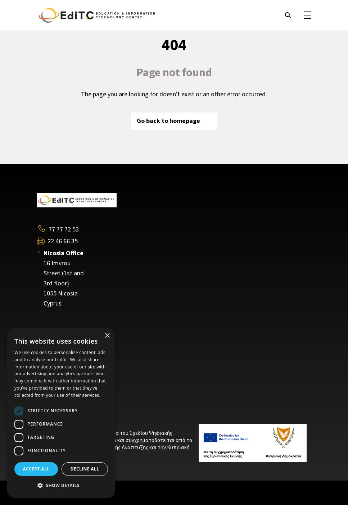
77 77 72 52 (64, 229)
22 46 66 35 (63, 241)
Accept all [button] (36, 469)
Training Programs (62, 368)
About (45, 357)
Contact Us (52, 378)
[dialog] (61, 413)
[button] (61, 486)
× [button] (107, 336)
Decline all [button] (85, 469)
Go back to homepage (174, 120)
